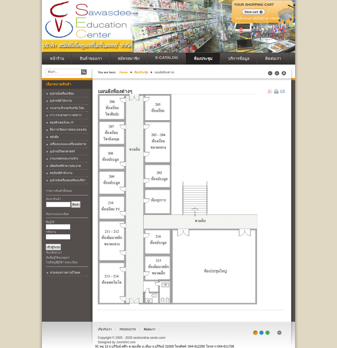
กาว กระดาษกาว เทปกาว (65, 115)
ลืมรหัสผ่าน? (54, 252)
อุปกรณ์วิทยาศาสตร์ (62, 151)
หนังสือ (54, 137)
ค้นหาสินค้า (53, 199)
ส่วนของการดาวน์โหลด (65, 272)
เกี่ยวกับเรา (105, 329)
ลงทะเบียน (71, 262)
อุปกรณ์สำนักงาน (61, 100)
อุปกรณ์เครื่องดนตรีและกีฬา (67, 180)
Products (128, 329)
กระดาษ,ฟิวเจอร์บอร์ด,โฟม (67, 108)
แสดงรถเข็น (250, 12)
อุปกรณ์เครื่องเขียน (62, 93)
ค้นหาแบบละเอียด (57, 214)
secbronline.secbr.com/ (79, 13)
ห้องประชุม (141, 72)
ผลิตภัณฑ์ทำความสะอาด (65, 165)
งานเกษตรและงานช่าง (64, 158)
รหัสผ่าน (51, 231)
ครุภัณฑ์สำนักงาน (61, 173)
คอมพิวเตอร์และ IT (62, 122)
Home (124, 72)
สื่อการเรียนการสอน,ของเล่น (68, 129)
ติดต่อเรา (149, 329)
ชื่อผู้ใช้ (50, 222)
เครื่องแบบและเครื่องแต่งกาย (68, 144)
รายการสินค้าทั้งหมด (59, 190)
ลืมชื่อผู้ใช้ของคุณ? (58, 257)
